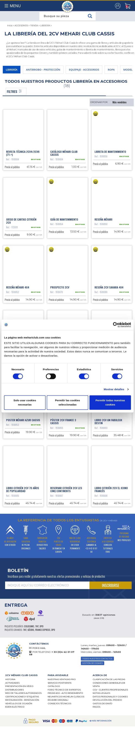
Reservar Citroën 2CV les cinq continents (66, 489)
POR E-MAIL (39, 648)
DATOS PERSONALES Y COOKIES (110, 696)
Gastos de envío (102, 703)
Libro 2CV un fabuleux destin (108, 421)
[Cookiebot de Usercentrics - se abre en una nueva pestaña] (115, 324)
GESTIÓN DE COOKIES (92, 663)
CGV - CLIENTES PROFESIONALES (110, 690)
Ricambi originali (58, 700)
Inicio (9, 25)
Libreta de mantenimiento (110, 151)
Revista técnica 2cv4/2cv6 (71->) (23, 153)
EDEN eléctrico (14, 707)
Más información (101, 721)
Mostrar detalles (114, 389)
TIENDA (34, 25)
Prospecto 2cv (59, 287)
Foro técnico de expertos (64, 690)
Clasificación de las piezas (109, 679)
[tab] (23, 675)
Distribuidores (14, 690)
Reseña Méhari (103, 219)
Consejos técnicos (59, 703)
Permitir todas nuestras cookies (110, 402)
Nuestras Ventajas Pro (62, 679)
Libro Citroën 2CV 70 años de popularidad (22, 489)
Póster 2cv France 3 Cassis (63, 421)
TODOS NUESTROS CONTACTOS (97, 659)
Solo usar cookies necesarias (25, 402)
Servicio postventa (59, 683)
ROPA (111, 69)
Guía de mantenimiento (64, 219)
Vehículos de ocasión (18, 703)
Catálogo (54, 686)
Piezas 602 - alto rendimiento (65, 693)
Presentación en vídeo (19, 686)
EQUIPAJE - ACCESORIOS (84, 69)
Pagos (96, 707)
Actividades (12, 683)
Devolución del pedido (107, 700)
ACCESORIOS (21, 25)
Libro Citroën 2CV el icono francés (111, 489)
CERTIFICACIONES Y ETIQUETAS (22, 696)
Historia (10, 679)
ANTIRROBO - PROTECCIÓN (43, 69)
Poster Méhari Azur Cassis (23, 420)
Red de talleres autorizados (23, 693)
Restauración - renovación (22, 700)
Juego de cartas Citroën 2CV (21, 221)
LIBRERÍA (45, 25)
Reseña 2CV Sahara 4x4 (109, 287)
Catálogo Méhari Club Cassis (64, 153)
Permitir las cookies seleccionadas (67, 402)
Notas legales (101, 693)
